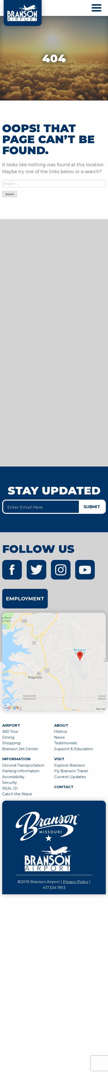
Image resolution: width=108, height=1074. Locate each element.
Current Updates (70, 776)
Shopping (11, 743)
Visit (59, 759)
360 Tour (10, 731)
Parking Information (20, 771)
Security (9, 782)
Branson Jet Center (20, 748)
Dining (8, 737)
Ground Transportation (23, 765)
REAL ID (10, 788)
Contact (63, 786)
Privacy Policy (75, 881)
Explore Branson (69, 765)
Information (16, 759)
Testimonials (65, 743)
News (59, 737)
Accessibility (13, 776)
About (61, 725)
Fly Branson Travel (71, 771)
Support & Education (73, 748)
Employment (25, 598)
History (60, 731)
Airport (11, 725)
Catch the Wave (17, 794)
